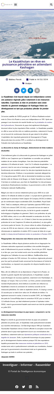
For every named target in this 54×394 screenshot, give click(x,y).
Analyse (28, 84)
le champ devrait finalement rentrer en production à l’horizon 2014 (28, 234)
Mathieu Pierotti (15, 80)
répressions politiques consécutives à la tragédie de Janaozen (26, 336)
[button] (16, 5)
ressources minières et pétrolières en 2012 (33, 343)
